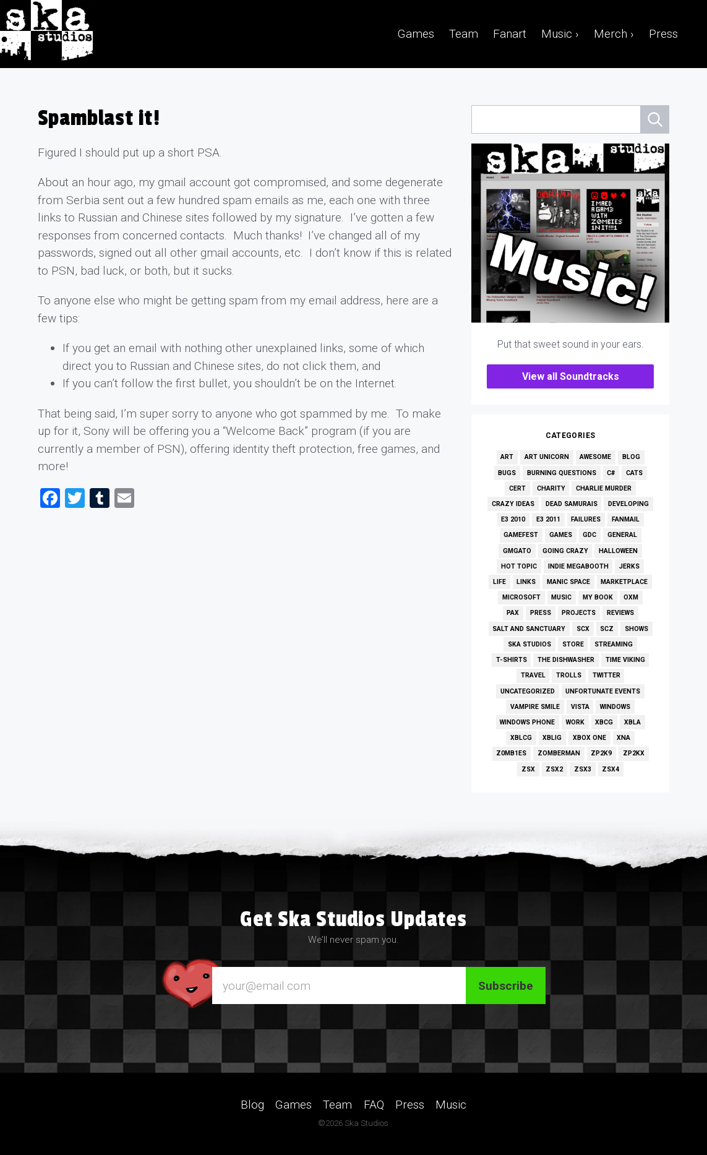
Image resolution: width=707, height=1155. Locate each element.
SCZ (607, 629)
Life (499, 582)
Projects (579, 613)
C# (611, 473)
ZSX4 (610, 769)
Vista (580, 707)
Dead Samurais (572, 504)
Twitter (606, 675)
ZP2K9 (601, 753)
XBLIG (552, 738)
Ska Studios (529, 644)
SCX (582, 629)
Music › (560, 34)
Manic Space (568, 582)
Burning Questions (561, 473)
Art (506, 457)
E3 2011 (548, 519)
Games (416, 34)
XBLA (632, 722)
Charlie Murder (604, 488)
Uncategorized (527, 691)
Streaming (613, 644)
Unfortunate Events (602, 691)
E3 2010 (513, 519)
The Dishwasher (566, 660)
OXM (630, 597)
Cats (634, 473)
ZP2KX (634, 753)
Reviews (620, 613)
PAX (513, 613)
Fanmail (626, 519)
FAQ (374, 1104)
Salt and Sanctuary (528, 629)
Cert (517, 488)
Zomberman (559, 753)
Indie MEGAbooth (578, 566)
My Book (598, 597)
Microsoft (521, 597)
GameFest (520, 535)
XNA (623, 738)
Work (575, 722)
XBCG (604, 722)
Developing (628, 504)
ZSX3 (582, 769)
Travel (533, 675)
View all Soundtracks (570, 376)
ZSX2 (554, 769)
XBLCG (521, 738)
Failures (586, 519)
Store (573, 644)
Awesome (595, 457)
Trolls (568, 675)
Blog (631, 457)
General (622, 535)
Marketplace (624, 582)
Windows (615, 707)
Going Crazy (565, 551)
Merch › (614, 34)
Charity (551, 488)
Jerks (629, 566)
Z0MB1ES (511, 753)
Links (526, 582)
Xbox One (589, 738)
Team (463, 34)
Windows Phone (527, 722)
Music (561, 597)
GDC (589, 535)
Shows (636, 629)
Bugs (507, 473)
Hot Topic (519, 566)
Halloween (618, 551)
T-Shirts (511, 660)
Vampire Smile (535, 707)
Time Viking (625, 660)
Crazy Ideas (513, 504)
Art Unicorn (547, 457)
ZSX (528, 769)
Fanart (509, 34)
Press (663, 34)
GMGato (517, 551)
